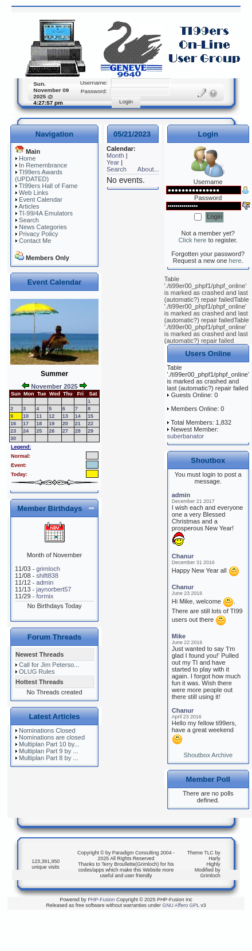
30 (13, 438)
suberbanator (185, 436)
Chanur (183, 556)
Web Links (33, 192)
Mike (179, 636)
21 (78, 423)
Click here (193, 240)
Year (113, 162)
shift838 (47, 575)
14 (78, 416)
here (235, 260)
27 (65, 431)
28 (78, 431)
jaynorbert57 (53, 589)
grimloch (48, 568)
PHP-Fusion (101, 899)
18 (39, 423)
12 (51, 416)
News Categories (43, 226)
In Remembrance (43, 165)
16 (13, 423)
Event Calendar (40, 199)
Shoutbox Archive (208, 755)
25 (39, 431)
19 (51, 423)
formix (44, 596)
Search (29, 220)
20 (65, 423)
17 (26, 423)
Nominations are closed (52, 737)
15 (90, 416)
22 (90, 423)
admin (44, 582)
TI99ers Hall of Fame (48, 185)
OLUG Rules (36, 671)
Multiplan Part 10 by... (49, 744)
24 (26, 431)
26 (51, 431)
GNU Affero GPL (180, 905)
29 (90, 431)
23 (13, 431)
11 (39, 416)
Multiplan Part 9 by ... (48, 751)
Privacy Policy (38, 233)
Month (115, 155)
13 (65, 416)
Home (27, 158)
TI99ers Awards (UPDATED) (38, 175)
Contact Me (35, 240)
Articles (28, 206)
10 (26, 416)
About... (148, 169)
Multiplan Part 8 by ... (48, 757)
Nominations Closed (47, 730)
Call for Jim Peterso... (49, 664)
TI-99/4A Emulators (46, 213)
